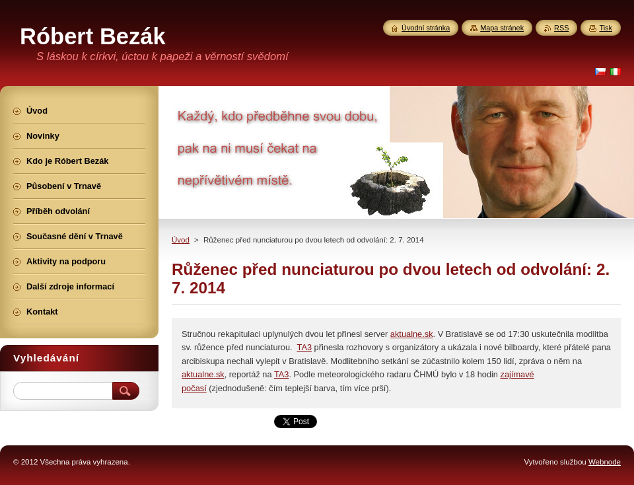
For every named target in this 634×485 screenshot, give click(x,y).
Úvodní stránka (426, 28)
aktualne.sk (411, 334)
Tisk (605, 28)
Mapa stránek (502, 28)
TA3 (304, 347)
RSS (561, 28)
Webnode (604, 462)
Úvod (181, 240)
